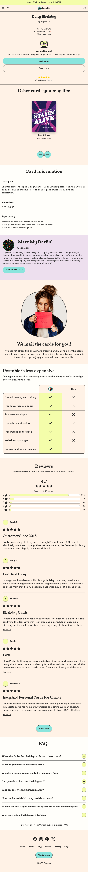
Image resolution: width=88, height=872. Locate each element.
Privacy (57, 847)
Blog (66, 847)
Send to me (44, 68)
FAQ (39, 847)
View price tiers (44, 34)
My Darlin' (45, 22)
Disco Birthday (44, 135)
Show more (44, 729)
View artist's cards (14, 270)
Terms (48, 847)
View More (7, 630)
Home (22, 847)
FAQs (65, 825)
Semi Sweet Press (44, 139)
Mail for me (44, 61)
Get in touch (44, 855)
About (31, 847)
